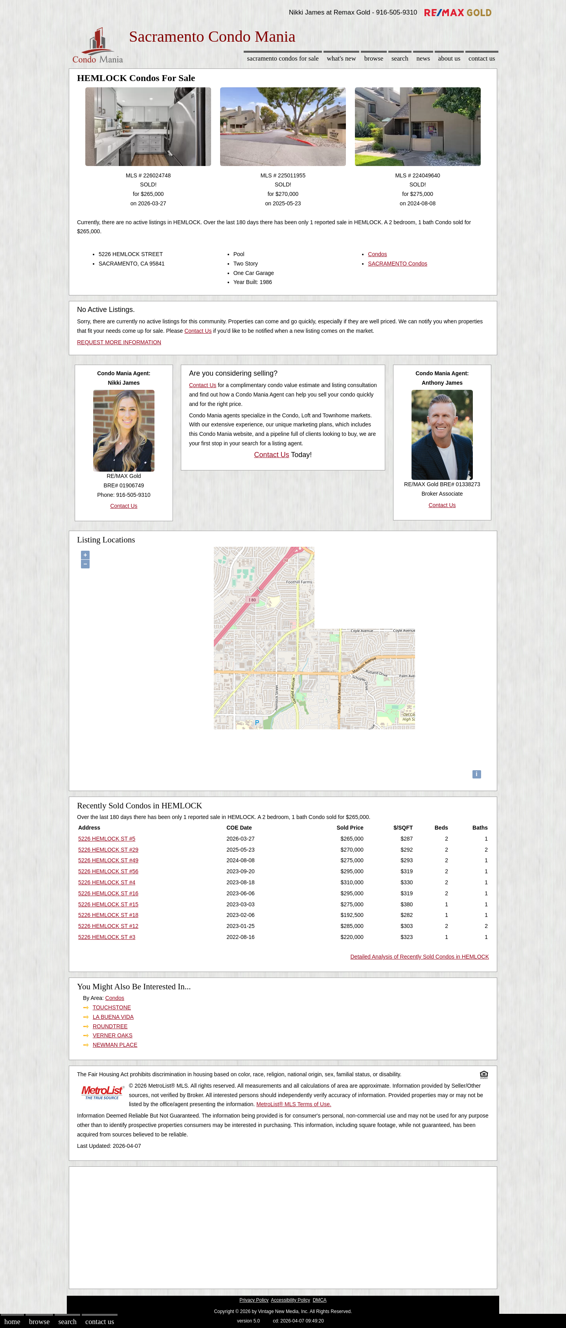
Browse (373, 58)
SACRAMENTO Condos (397, 263)
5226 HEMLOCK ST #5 (106, 839)
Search (399, 58)
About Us (449, 58)
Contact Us (482, 58)
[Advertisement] (283, 1226)
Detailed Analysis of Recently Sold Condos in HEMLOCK (419, 957)
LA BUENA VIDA (113, 1017)
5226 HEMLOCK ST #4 (106, 882)
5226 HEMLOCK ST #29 (108, 850)
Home (12, 1322)
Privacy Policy (253, 1300)
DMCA (320, 1300)
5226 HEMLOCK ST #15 (108, 904)
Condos (377, 254)
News (423, 58)
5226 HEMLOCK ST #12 (108, 926)
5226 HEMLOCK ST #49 (108, 860)
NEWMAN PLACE (115, 1045)
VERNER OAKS (112, 1035)
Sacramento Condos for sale (283, 58)
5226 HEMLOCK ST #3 (106, 937)
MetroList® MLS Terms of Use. (293, 1104)
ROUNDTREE (110, 1026)
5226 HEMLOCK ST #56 (108, 871)
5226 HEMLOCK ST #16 (108, 893)
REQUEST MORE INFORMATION (119, 342)
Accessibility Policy (290, 1300)
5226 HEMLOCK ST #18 (108, 915)
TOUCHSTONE (112, 1007)
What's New (341, 58)
